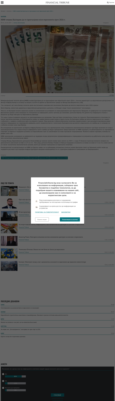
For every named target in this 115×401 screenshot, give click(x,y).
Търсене (110, 2)
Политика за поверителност (47, 212)
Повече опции (42, 219)
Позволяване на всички (70, 219)
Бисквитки (65, 212)
